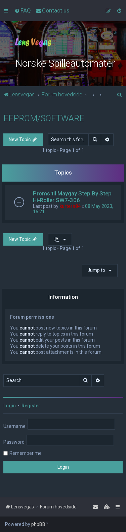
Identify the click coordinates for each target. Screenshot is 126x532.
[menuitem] (22, 10)
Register (31, 405)
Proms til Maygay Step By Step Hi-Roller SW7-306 (72, 197)
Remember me (25, 453)
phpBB (38, 524)
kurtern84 (70, 206)
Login (9, 405)
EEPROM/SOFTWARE (43, 118)
